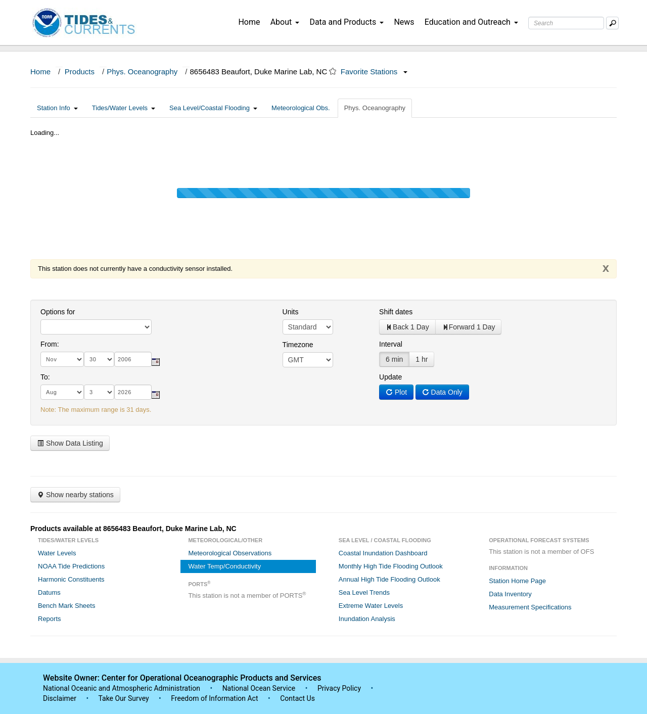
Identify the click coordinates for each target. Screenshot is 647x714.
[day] (99, 359)
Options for (57, 312)
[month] (62, 359)
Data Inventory (510, 594)
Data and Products (346, 22)
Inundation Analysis (367, 619)
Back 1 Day (407, 327)
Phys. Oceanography (142, 71)
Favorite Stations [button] (374, 71)
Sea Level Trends (364, 592)
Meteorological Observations (229, 553)
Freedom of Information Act (214, 698)
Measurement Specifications (530, 607)
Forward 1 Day (468, 327)
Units (291, 312)
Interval (390, 344)
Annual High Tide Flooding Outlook (389, 579)
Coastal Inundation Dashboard (383, 553)
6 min (394, 359)
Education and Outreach (471, 22)
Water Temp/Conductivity (224, 566)
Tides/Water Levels (123, 108)
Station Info (57, 108)
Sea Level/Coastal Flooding (213, 108)
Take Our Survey (124, 698)
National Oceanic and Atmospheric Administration (121, 688)
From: (49, 344)
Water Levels (57, 553)
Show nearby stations (75, 495)
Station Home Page (517, 581)
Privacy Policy (339, 688)
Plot (396, 392)
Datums (49, 592)
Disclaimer (59, 698)
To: (45, 377)
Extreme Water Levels (371, 605)
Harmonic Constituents (71, 579)
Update (390, 377)
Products (80, 71)
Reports (49, 619)
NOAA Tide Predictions (71, 566)
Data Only (442, 392)
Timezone (298, 345)
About (285, 22)
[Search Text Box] (566, 23)
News (404, 22)
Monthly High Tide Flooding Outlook (391, 566)
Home (249, 22)
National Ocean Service (259, 688)
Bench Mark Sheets (66, 605)
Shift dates (395, 312)
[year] (133, 359)
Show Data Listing (70, 443)
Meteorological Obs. (300, 108)
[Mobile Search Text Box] (612, 23)
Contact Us (297, 698)
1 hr (421, 359)
